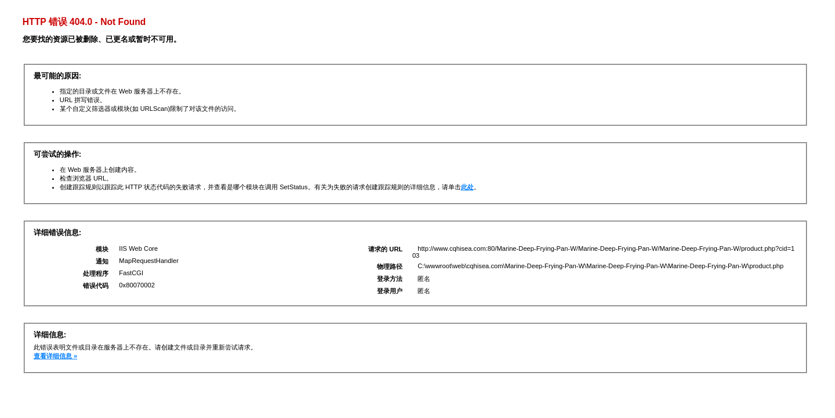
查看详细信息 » (55, 355)
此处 (467, 186)
